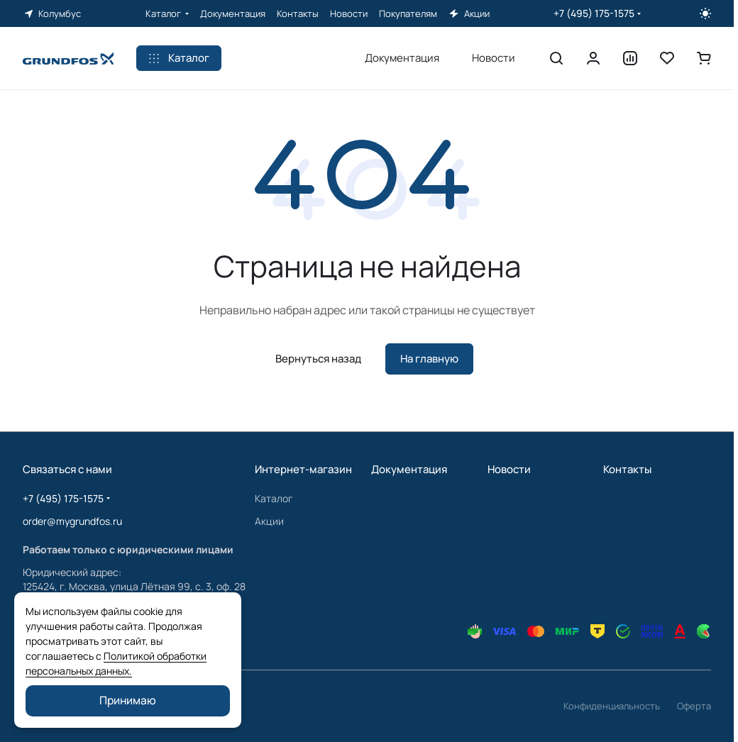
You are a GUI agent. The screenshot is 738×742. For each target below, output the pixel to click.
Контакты (627, 469)
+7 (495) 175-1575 (594, 13)
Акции (269, 521)
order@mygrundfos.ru (72, 521)
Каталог (274, 498)
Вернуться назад (318, 358)
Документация (409, 469)
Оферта (694, 705)
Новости (509, 469)
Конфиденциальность (611, 705)
